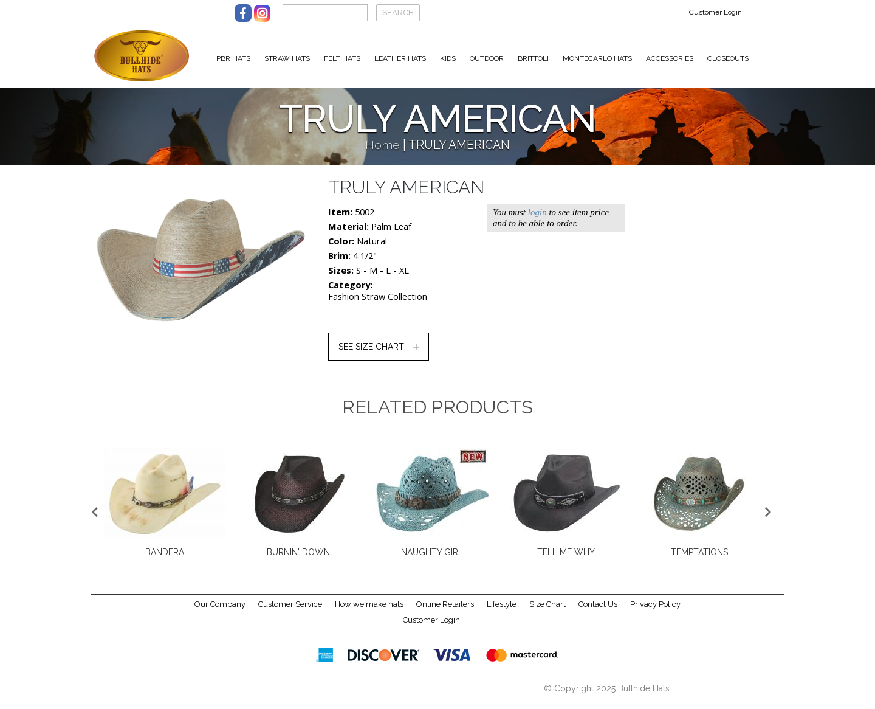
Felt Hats (342, 58)
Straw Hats (287, 58)
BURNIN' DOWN (298, 559)
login (537, 219)
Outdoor (487, 58)
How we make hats (369, 612)
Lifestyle (501, 612)
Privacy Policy (655, 612)
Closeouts (728, 58)
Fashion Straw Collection (377, 304)
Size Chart (547, 612)
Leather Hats (400, 58)
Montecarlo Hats (597, 58)
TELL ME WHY (566, 559)
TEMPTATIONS (699, 559)
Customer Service (290, 612)
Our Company (219, 612)
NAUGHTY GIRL (432, 559)
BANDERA (164, 559)
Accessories (669, 58)
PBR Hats (233, 58)
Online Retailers (445, 612)
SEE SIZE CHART (371, 354)
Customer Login (715, 12)
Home (382, 152)
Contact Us (597, 612)
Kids (448, 58)
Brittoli (533, 58)
